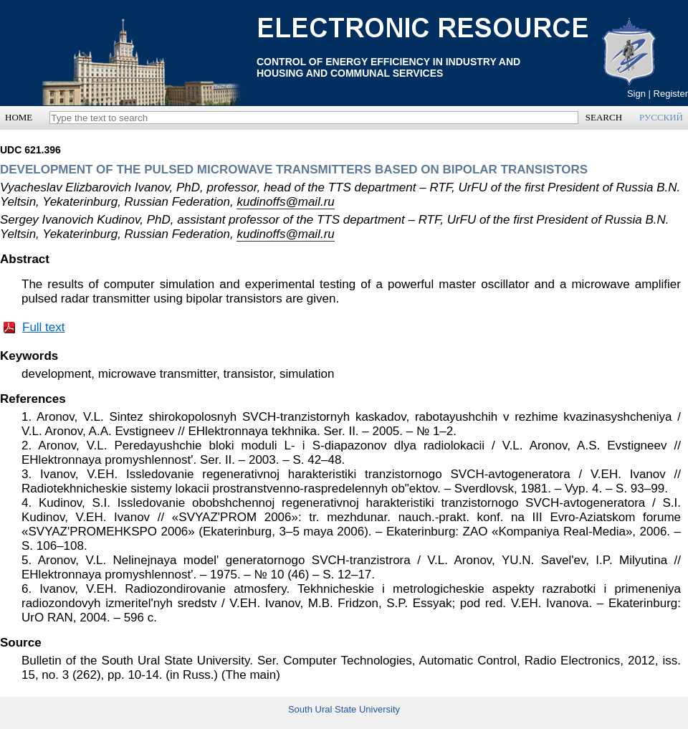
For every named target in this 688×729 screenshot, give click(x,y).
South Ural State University (344, 709)
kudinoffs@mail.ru (285, 202)
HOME (18, 117)
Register (671, 93)
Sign (636, 93)
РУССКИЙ (661, 117)
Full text (43, 327)
